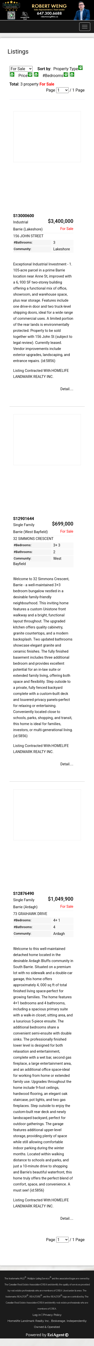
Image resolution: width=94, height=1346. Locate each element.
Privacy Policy (52, 1315)
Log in (37, 1315)
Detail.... (66, 389)
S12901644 (23, 518)
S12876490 (23, 893)
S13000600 (23, 215)
